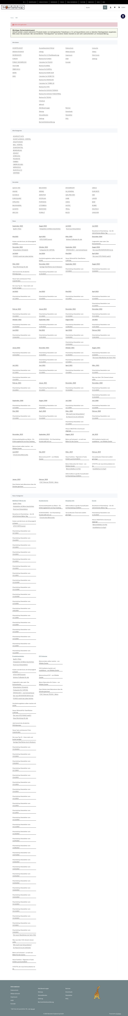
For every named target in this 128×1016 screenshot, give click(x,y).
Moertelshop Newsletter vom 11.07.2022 (101, 325)
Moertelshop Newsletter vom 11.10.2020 (101, 396)
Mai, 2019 (42, 452)
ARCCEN (15, 212)
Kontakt (68, 62)
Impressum (69, 55)
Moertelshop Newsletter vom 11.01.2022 (21, 354)
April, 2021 (69, 365)
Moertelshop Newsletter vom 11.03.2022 (74, 343)
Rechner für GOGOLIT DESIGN (48, 90)
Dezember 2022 (71, 309)
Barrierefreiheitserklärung (47, 122)
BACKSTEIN (43, 188)
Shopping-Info (69, 500)
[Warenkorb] (122, 7)
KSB (93, 195)
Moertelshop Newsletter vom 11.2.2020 (101, 417)
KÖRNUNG (16, 156)
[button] (111, 7)
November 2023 (44, 264)
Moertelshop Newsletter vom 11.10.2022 (21, 325)
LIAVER (94, 198)
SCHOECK (15, 195)
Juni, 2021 (42, 365)
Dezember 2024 (97, 236)
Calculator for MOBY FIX (46, 76)
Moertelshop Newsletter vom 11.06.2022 (21, 336)
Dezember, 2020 (71, 383)
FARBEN (15, 161)
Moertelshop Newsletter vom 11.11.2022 (101, 315)
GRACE (94, 188)
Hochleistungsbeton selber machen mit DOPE (51, 259)
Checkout (42, 101)
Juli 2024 (15, 253)
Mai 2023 (68, 291)
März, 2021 (95, 365)
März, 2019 (69, 452)
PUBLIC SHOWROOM (72, 2)
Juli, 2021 (15, 365)
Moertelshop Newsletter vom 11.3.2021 (101, 371)
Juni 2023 (42, 291)
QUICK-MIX (16, 188)
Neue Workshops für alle (20, 267)
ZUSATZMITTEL (18, 147)
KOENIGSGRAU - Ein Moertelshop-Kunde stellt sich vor (50, 440)
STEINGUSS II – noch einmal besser (76, 250)
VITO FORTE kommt (46, 239)
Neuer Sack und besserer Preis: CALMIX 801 (21, 280)
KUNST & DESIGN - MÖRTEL (22, 139)
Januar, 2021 (43, 383)
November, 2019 (17, 434)
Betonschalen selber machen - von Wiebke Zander (22, 447)
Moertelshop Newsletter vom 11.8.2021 (101, 354)
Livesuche (95, 48)
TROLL (68, 209)
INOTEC (68, 205)
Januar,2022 (16, 348)
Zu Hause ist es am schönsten (75, 417)
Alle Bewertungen (44, 108)
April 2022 (69, 330)
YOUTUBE (82, 2)
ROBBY (94, 205)
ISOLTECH (95, 209)
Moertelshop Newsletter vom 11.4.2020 (48, 417)
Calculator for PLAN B (45, 62)
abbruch (41, 104)
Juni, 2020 (95, 400)
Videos (94, 51)
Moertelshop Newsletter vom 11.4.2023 (101, 297)
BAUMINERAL (17, 205)
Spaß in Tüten (17, 229)
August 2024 (96, 247)
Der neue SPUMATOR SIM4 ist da (103, 250)
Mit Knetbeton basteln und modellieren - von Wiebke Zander (102, 440)
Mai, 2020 (15, 411)
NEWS (98, 2)
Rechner (68, 108)
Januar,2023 (43, 309)
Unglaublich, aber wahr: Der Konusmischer (100, 242)
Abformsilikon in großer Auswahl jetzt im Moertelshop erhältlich (77, 475)
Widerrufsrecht (70, 51)
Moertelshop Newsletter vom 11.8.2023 (101, 270)
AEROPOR (42, 195)
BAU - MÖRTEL (18, 144)
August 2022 (69, 319)
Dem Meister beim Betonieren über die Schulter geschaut (24, 485)
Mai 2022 (42, 330)
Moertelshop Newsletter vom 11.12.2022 (74, 315)
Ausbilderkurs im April (99, 469)
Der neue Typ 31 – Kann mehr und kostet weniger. (22, 287)
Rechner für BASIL (44, 65)
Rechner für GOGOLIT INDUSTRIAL (50, 94)
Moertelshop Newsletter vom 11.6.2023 (48, 297)
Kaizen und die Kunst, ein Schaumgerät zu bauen (24, 242)
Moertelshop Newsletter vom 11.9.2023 (74, 270)
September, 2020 (17, 400)
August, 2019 (70, 434)
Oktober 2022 (16, 319)
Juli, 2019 (95, 434)
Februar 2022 (96, 330)
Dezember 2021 (44, 348)
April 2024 (95, 253)
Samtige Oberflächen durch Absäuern (51, 267)
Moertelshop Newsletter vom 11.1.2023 (48, 315)
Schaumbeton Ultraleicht (20, 250)
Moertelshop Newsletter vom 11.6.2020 (101, 406)
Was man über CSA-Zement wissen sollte (102, 378)
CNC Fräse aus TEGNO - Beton (49, 482)
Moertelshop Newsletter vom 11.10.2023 (48, 273)
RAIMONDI (42, 209)
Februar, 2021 (16, 383)
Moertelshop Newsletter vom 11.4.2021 (74, 371)
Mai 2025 (15, 236)
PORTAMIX (42, 202)
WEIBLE (41, 191)
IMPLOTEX (15, 202)
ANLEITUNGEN (18, 142)
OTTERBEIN (42, 205)
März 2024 (15, 264)
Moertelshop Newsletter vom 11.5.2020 (21, 417)
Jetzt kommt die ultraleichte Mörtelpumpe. (20, 273)
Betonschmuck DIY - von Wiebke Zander (49, 458)
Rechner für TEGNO (45, 97)
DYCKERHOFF (70, 188)
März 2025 (69, 236)
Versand (33, 1009)
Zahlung (94, 58)
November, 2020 (97, 383)
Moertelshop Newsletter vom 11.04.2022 (74, 336)
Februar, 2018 (43, 479)
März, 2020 (69, 411)
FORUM (62, 2)
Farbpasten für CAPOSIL (47, 250)
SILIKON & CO (17, 170)
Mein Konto (95, 55)
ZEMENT (16, 153)
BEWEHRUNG (17, 150)
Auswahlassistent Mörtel (46, 48)
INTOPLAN (42, 198)
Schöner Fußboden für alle (74, 239)
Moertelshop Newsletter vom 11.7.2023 (21, 297)
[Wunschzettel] (115, 7)
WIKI (104, 2)
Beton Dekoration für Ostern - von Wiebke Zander (76, 465)
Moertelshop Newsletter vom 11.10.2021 (74, 354)
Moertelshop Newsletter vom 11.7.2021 (21, 371)
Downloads (69, 111)
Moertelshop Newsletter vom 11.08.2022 (74, 325)
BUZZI (68, 212)
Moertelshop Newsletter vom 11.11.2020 (101, 389)
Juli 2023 (15, 291)
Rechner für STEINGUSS (46, 80)
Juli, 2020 (68, 400)
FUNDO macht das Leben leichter (23, 256)
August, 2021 (96, 348)
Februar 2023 (16, 309)
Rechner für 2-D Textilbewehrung (49, 55)
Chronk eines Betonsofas (20, 455)
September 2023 (71, 264)
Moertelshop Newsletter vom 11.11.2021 (48, 361)
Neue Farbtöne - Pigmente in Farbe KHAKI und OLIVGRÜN (76, 458)
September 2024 (71, 247)
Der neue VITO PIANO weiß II (102, 256)
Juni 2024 (42, 253)
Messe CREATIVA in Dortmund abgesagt (75, 430)
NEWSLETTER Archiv (19, 500)
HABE (67, 198)
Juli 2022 (95, 319)
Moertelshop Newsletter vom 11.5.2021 (48, 371)
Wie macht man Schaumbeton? (75, 414)
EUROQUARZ (16, 198)
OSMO (68, 202)
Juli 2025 (68, 226)
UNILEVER (95, 212)
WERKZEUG (17, 167)
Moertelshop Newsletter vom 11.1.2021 (48, 389)
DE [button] (24, 2)
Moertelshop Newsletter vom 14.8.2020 (48, 406)
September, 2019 (44, 434)
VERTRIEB (16, 173)
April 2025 (42, 236)
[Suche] (94, 7)
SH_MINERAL (70, 191)
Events (94, 500)
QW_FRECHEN (70, 195)
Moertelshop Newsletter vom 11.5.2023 (74, 297)
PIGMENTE (16, 159)
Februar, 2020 (96, 411)
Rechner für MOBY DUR (46, 72)
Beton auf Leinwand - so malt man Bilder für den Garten (76, 440)
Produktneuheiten (18, 656)
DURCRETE (95, 191)
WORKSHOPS (54, 2)
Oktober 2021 (70, 348)
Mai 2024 (68, 253)
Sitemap (41, 111)
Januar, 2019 (16, 479)
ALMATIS (15, 209)
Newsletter (69, 115)
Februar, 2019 (96, 452)
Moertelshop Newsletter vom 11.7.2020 (74, 406)
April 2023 (95, 291)
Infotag (41, 51)
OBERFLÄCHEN (18, 164)
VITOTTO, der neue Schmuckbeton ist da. (103, 465)
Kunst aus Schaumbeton (73, 229)
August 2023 (96, 264)
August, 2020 (43, 400)
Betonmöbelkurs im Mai (73, 469)
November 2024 (17, 247)
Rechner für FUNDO (45, 58)
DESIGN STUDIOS (43, 2)
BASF (93, 202)
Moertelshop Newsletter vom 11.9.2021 (74, 361)
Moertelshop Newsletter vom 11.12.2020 (74, 389)
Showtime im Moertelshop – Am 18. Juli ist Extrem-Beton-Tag (103, 232)
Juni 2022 (15, 330)
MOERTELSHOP (32, 2)
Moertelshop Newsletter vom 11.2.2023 (21, 315)
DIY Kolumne (43, 656)
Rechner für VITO (44, 87)
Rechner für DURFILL (45, 69)
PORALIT (42, 212)
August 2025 (43, 226)
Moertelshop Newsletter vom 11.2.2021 (21, 389)
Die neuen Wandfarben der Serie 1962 (104, 357)
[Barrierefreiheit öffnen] (123, 16)
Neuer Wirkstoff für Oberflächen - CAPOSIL (76, 259)
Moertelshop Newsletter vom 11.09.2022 (48, 325)
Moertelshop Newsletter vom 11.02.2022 (101, 336)
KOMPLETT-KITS (18, 136)
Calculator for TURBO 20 (46, 83)
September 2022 (44, 319)
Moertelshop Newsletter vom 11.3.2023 (101, 304)
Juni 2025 (95, 226)
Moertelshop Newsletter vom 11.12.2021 (48, 354)
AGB (67, 58)
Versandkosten (43, 115)
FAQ (67, 118)
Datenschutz (69, 48)
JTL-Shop (118, 1013)
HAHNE (14, 191)
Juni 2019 (15, 452)
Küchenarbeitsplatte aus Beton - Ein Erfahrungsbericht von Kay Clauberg (23, 440)
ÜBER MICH (91, 2)
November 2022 (97, 309)
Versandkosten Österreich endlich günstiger (102, 458)
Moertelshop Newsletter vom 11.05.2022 (48, 336)
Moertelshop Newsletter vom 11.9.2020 (21, 406)
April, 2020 (42, 411)
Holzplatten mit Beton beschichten (50, 229)
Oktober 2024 (43, 247)
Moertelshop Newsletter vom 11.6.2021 (21, 378)
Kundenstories (43, 500)
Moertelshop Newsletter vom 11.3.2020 (74, 423)
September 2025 (17, 226)
